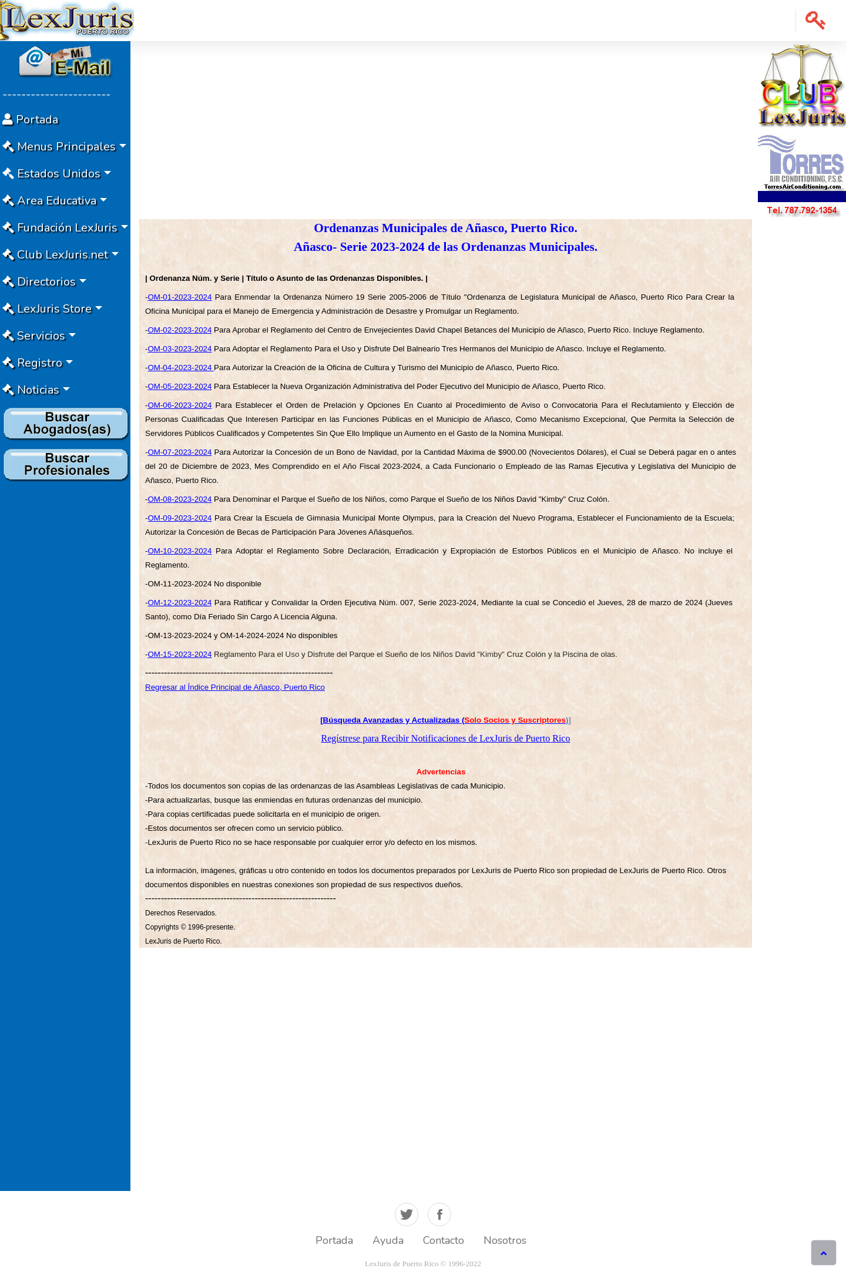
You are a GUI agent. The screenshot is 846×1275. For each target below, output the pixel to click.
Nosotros (505, 1240)
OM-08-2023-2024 (179, 499)
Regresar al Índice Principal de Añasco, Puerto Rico (235, 687)
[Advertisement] (65, 662)
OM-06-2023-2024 (179, 405)
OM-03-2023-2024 (179, 348)
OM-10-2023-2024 (179, 550)
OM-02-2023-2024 (179, 330)
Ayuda (388, 1240)
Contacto (443, 1240)
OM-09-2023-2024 (179, 518)
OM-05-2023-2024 (179, 386)
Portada (334, 1240)
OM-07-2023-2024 (179, 452)
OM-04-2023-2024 (180, 367)
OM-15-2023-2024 (179, 654)
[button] (815, 20)
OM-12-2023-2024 (179, 602)
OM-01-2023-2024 (179, 297)
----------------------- (56, 94)
